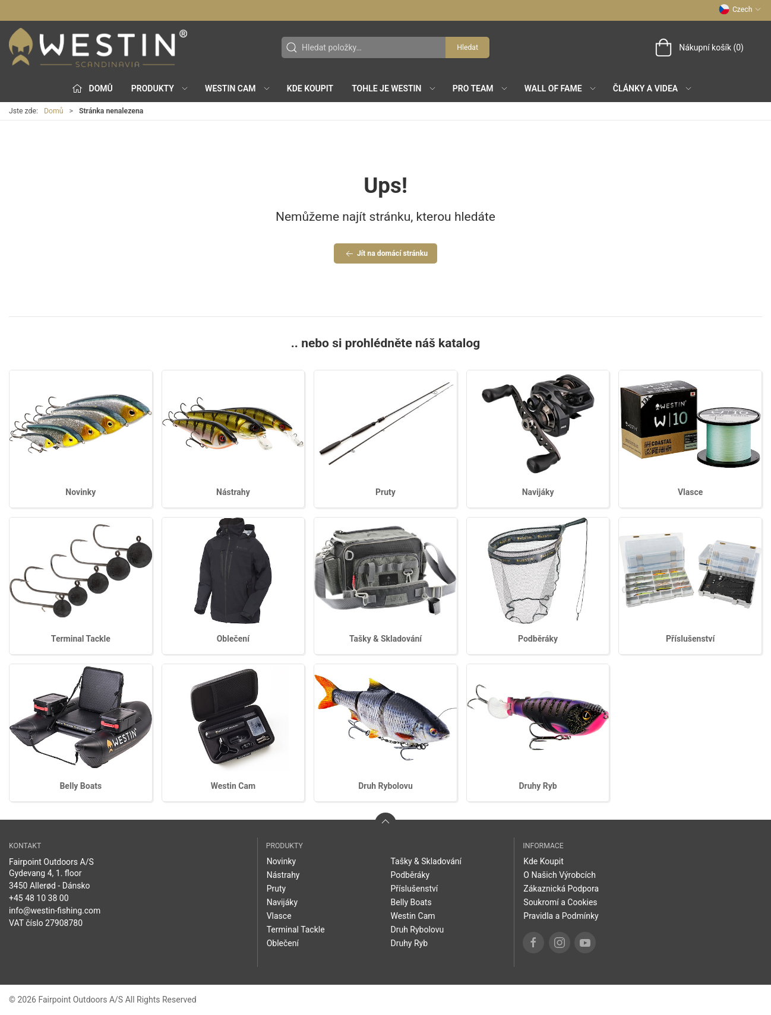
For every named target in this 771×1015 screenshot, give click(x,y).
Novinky (80, 492)
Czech (740, 9)
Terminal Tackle (80, 638)
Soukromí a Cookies (560, 902)
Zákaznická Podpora (561, 888)
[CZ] (98, 47)
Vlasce (690, 492)
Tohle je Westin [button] (394, 88)
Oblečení (233, 638)
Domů (54, 111)
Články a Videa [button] (653, 88)
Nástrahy (233, 492)
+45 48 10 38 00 (39, 898)
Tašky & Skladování (385, 638)
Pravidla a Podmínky (560, 916)
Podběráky (538, 638)
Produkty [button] (160, 88)
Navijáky (538, 492)
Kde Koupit (310, 88)
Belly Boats (80, 786)
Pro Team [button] (480, 88)
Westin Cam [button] (238, 88)
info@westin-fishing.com (54, 910)
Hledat (467, 47)
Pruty (385, 492)
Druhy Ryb (538, 786)
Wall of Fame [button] (560, 88)
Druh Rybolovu (385, 786)
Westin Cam (233, 786)
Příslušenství (690, 638)
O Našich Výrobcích (559, 875)
